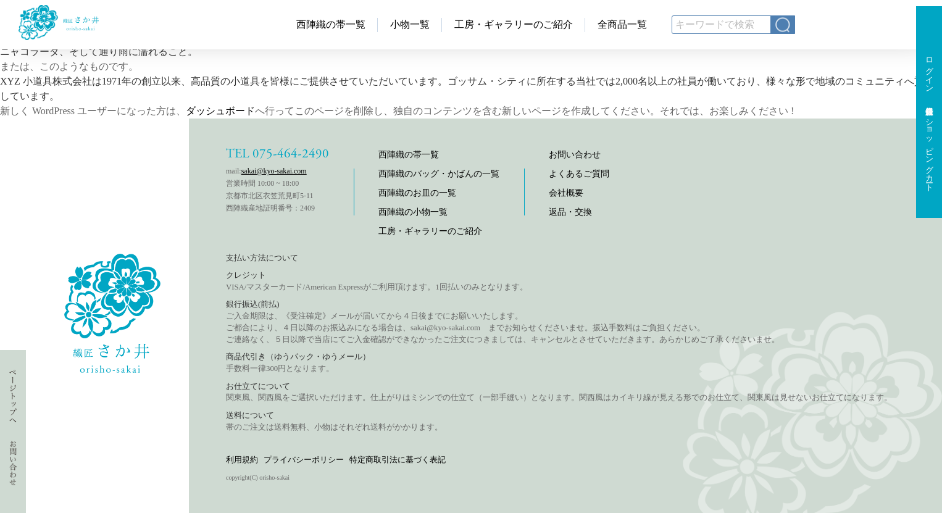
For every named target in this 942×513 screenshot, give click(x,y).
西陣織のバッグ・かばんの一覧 (438, 173)
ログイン (929, 70)
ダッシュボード (220, 111)
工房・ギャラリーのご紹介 (513, 24)
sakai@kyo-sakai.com (274, 171)
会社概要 (566, 193)
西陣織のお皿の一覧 (417, 193)
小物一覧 (410, 24)
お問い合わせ (575, 154)
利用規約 (242, 459)
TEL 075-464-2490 (277, 154)
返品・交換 (570, 212)
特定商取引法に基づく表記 (397, 459)
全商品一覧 (622, 24)
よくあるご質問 (579, 173)
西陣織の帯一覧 (330, 24)
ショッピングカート (929, 151)
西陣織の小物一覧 (413, 212)
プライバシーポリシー (304, 459)
